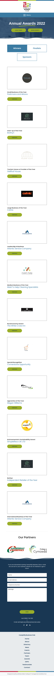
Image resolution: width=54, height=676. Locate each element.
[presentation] (19, 606)
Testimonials (27, 665)
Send (27, 612)
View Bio (14, 99)
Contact (27, 667)
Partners (27, 653)
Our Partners (27, 537)
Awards (27, 659)
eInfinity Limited (21, 674)
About (27, 642)
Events (27, 650)
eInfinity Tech (43, 674)
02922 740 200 (28, 618)
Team (27, 656)
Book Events (35, 30)
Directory (27, 644)
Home (27, 639)
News (27, 647)
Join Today (18, 30)
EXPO (27, 662)
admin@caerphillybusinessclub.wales (29, 622)
